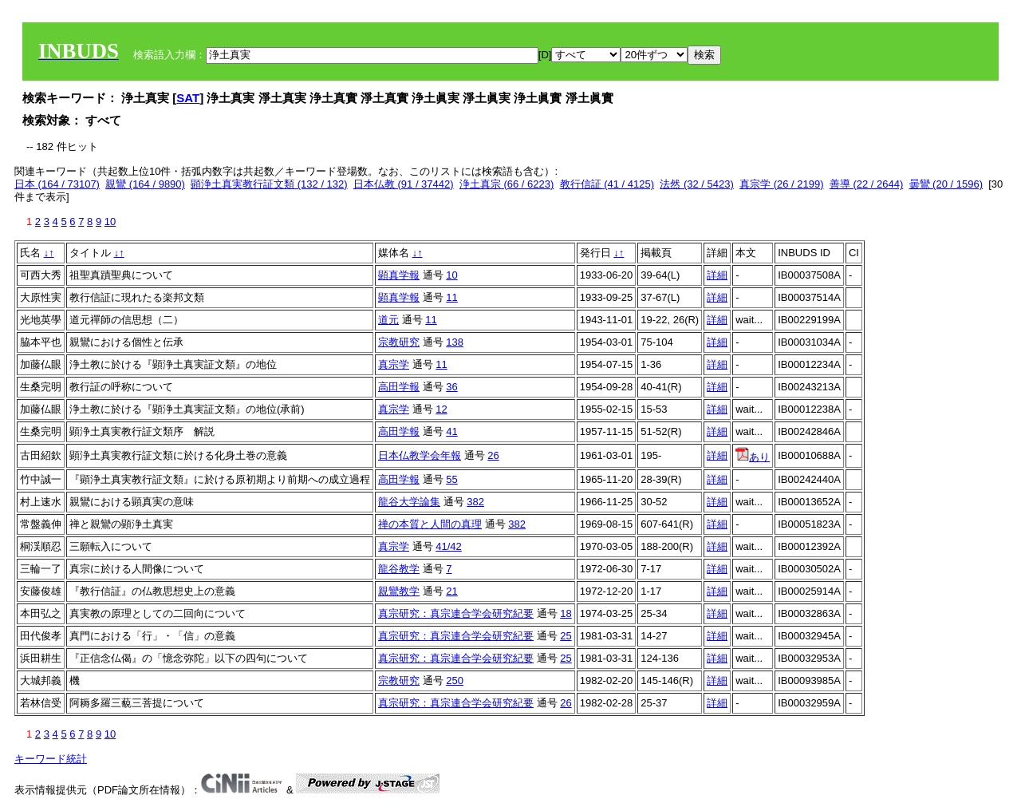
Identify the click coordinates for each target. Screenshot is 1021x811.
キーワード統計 (50, 759)
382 (475, 502)
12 (441, 409)
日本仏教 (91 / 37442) (403, 184)
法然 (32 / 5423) (697, 184)
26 (493, 455)
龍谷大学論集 (409, 502)
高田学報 (399, 387)
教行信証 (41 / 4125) (607, 184)
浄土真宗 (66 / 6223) (506, 184)
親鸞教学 (399, 591)
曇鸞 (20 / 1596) (946, 184)
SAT (187, 98)
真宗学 (393, 364)
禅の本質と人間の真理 (430, 524)
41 (451, 431)
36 (451, 387)
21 (451, 591)
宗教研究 (399, 342)
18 (565, 613)
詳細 (717, 275)
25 (565, 636)
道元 (388, 320)
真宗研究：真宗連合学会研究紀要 (456, 613)
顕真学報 (399, 275)
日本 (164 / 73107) (57, 184)
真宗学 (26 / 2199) (781, 184)
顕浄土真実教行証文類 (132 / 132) (269, 184)
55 (451, 479)
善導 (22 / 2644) (867, 184)
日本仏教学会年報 (419, 455)
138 (454, 342)
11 (451, 297)
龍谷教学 (399, 569)
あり (752, 457)
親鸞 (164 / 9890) (145, 184)
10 (110, 221)
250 (454, 680)
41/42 (449, 546)
